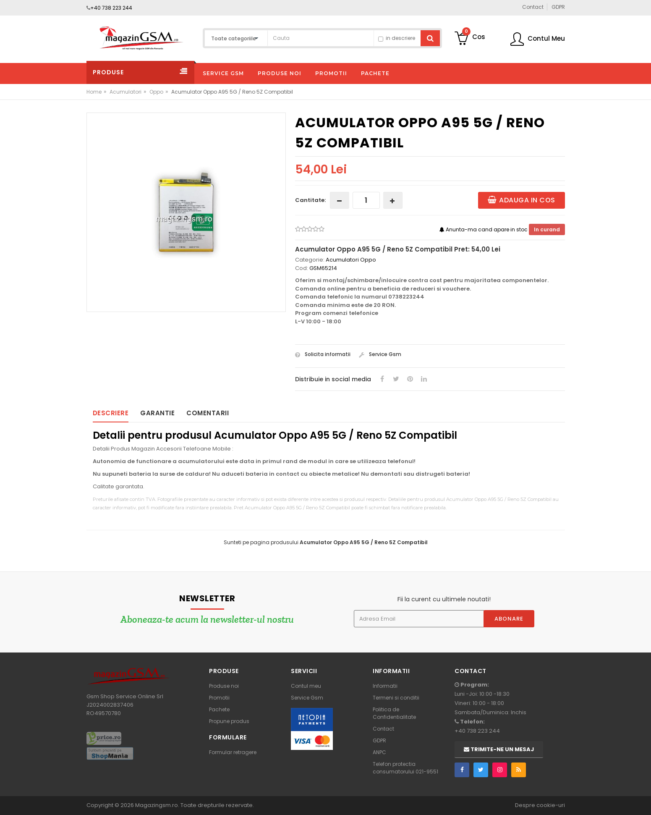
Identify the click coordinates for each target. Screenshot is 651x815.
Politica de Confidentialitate (394, 713)
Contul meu (306, 685)
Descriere (111, 413)
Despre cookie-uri (540, 805)
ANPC (379, 752)
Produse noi (224, 685)
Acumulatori (125, 91)
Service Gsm (380, 354)
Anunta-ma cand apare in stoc (484, 229)
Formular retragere (232, 752)
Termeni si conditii (396, 697)
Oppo (156, 91)
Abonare (508, 619)
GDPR (379, 740)
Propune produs (229, 721)
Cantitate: (310, 200)
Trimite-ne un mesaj (499, 749)
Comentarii (207, 413)
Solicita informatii (322, 354)
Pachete (219, 709)
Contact (383, 728)
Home (94, 91)
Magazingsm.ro (156, 805)
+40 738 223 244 (111, 7)
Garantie (157, 413)
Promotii (219, 697)
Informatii (385, 685)
